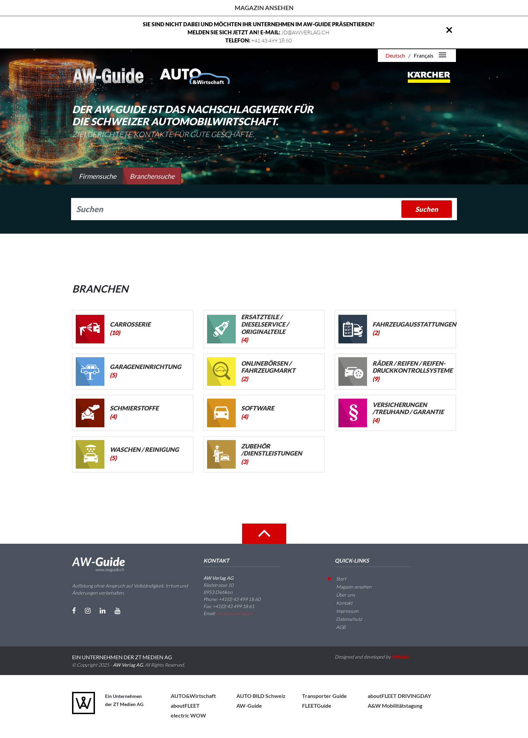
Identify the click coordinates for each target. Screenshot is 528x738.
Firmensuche (97, 176)
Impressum (343, 611)
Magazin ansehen (264, 7)
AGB (336, 627)
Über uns (341, 595)
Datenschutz (345, 619)
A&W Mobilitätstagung (395, 705)
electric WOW (188, 715)
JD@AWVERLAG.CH (305, 32)
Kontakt (340, 603)
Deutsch (395, 55)
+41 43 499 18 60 (271, 40)
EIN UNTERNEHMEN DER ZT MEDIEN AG (122, 657)
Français (423, 55)
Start (337, 578)
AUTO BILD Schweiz (261, 696)
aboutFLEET (185, 705)
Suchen (426, 209)
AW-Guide (249, 705)
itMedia (400, 657)
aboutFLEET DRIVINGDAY (399, 696)
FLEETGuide (316, 705)
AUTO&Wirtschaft (193, 696)
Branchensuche (152, 176)
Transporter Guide (324, 696)
